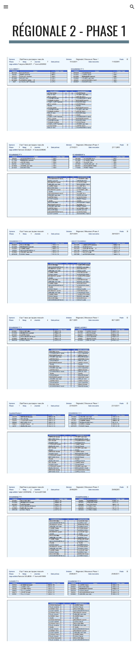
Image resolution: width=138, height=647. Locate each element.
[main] (69, 32)
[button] (6, 6)
